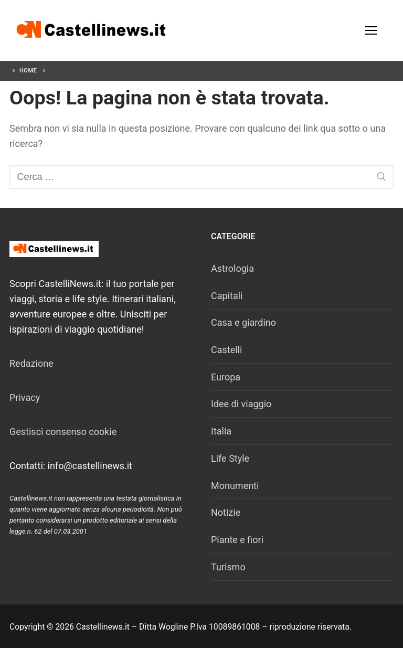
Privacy (24, 397)
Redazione (31, 363)
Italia (221, 431)
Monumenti (235, 485)
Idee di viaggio (241, 403)
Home (28, 70)
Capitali (226, 295)
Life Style (230, 458)
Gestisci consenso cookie (62, 431)
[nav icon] (371, 30)
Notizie (225, 512)
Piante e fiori (237, 539)
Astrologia (232, 268)
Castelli (226, 349)
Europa (225, 377)
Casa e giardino (243, 322)
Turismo (228, 566)
